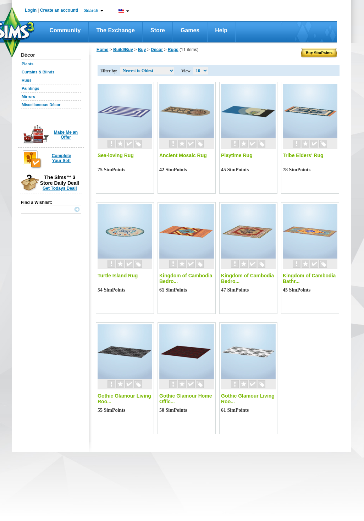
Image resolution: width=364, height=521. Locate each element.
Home (102, 49)
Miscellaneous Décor (41, 104)
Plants (27, 64)
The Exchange (115, 30)
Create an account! (59, 10)
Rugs (27, 80)
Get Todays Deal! (60, 188)
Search (91, 10)
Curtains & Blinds (38, 72)
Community (65, 30)
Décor (157, 49)
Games (190, 30)
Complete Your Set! (61, 158)
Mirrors (28, 96)
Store (157, 30)
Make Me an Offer (66, 135)
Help (221, 30)
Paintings (30, 88)
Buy (142, 49)
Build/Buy (123, 49)
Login (31, 10)
